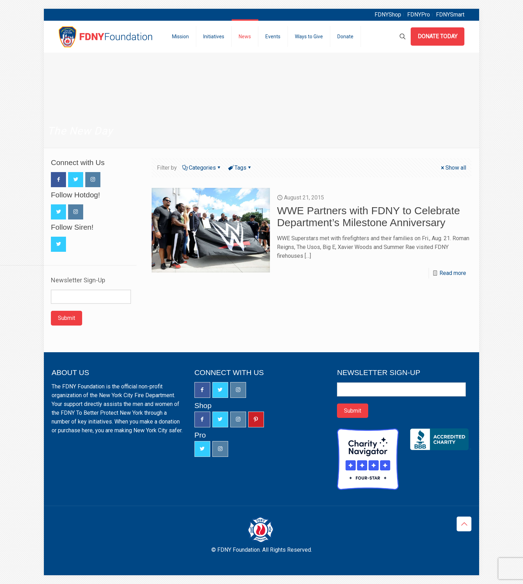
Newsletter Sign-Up (78, 280)
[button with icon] (58, 179)
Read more (452, 273)
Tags (240, 167)
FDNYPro (418, 14)
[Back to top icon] (464, 524)
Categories (201, 167)
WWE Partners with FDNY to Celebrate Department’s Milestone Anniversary (368, 216)
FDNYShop (388, 14)
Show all (453, 167)
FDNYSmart (450, 14)
